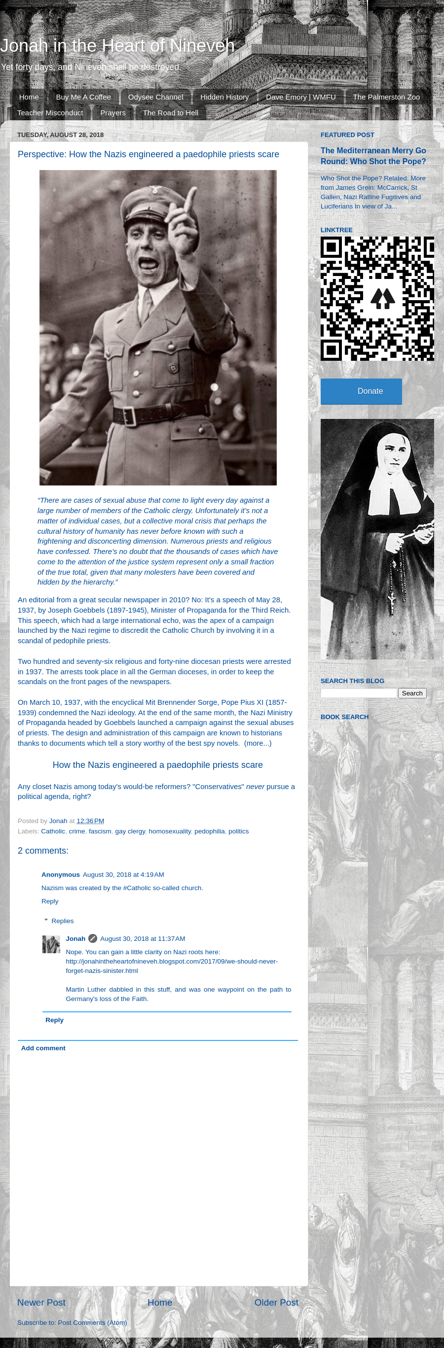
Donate (370, 391)
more (255, 743)
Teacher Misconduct (50, 112)
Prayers (113, 112)
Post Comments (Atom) (92, 1322)
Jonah (76, 938)
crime (77, 831)
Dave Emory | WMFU (300, 97)
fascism (100, 831)
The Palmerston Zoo (386, 97)
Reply (50, 901)
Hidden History (224, 97)
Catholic (53, 831)
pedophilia (209, 831)
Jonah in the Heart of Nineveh (117, 45)
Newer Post (41, 1302)
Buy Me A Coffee (83, 97)
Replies (63, 921)
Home (29, 97)
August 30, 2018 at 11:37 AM (142, 938)
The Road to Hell (171, 112)
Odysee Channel (156, 97)
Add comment (43, 1048)
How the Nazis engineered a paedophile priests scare (158, 765)
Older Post (276, 1302)
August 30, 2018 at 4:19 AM (123, 874)
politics (238, 831)
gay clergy (130, 831)
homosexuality (169, 831)
